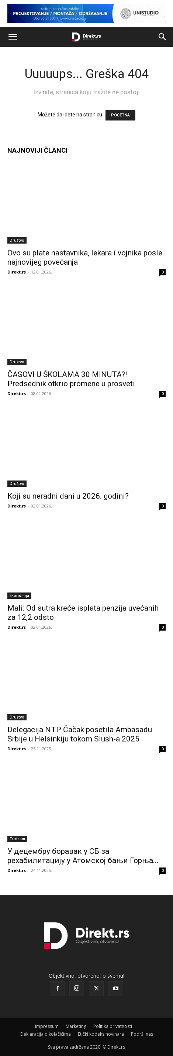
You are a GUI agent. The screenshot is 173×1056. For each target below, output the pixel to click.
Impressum (47, 1026)
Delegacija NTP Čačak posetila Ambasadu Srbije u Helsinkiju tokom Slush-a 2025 (79, 734)
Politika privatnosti (112, 1026)
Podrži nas (142, 1034)
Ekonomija (19, 595)
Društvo (17, 240)
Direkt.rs (16, 272)
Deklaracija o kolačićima (45, 1034)
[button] (12, 37)
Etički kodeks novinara (101, 1034)
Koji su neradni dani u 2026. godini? (68, 496)
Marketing (76, 1026)
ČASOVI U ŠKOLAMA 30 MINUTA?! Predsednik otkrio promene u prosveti (71, 379)
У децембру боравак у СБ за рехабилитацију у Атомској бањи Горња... (83, 856)
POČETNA (120, 115)
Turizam (17, 838)
